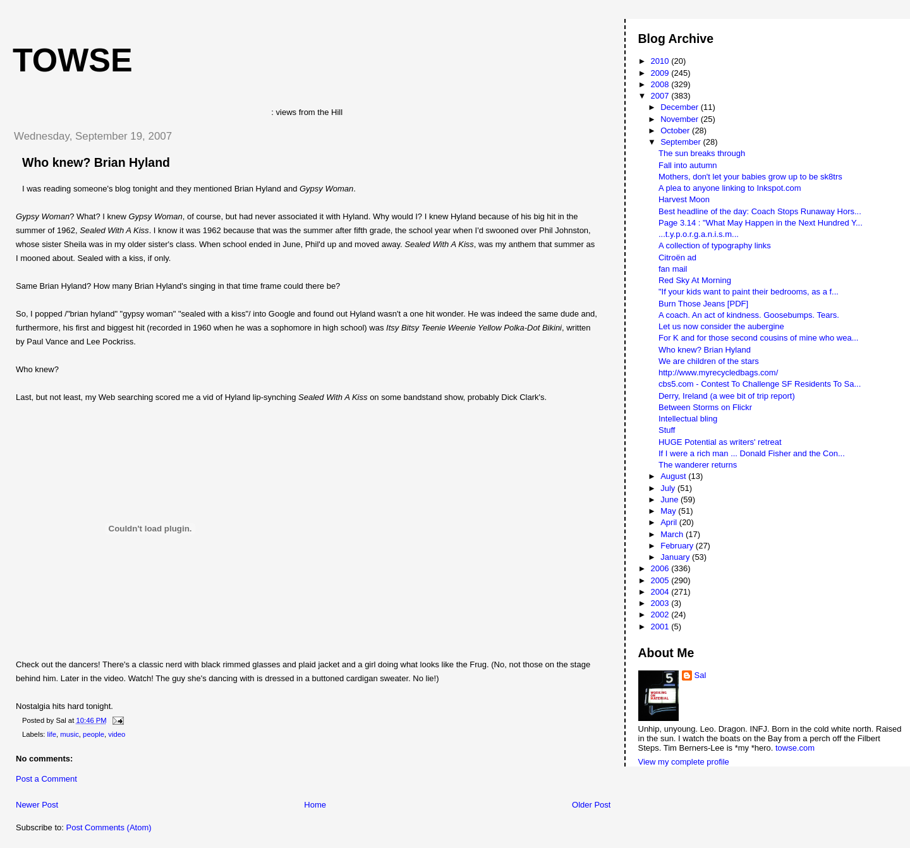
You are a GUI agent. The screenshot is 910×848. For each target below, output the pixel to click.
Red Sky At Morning (694, 280)
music (69, 734)
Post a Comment (46, 779)
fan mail (673, 269)
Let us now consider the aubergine (721, 326)
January (676, 557)
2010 (661, 61)
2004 (661, 592)
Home (315, 804)
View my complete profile (683, 761)
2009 (661, 73)
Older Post (591, 804)
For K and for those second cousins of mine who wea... (758, 337)
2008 (661, 84)
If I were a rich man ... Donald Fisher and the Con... (751, 453)
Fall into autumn (687, 165)
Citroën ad (677, 257)
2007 (661, 95)
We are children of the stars (708, 361)
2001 (661, 626)
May (669, 511)
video (116, 734)
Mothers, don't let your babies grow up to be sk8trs (750, 176)
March (673, 534)
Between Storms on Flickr (705, 407)
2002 (661, 614)
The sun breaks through (701, 153)
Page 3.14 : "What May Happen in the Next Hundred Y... (760, 222)
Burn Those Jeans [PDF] (703, 303)
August (674, 476)
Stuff (667, 430)
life (51, 734)
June (670, 499)
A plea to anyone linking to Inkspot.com (729, 188)
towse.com (795, 748)
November (680, 119)
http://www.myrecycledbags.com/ (718, 372)
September (681, 142)
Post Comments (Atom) (109, 827)
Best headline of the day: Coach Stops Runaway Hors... (759, 211)
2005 (661, 580)
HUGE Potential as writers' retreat (720, 442)
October (676, 130)
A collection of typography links (714, 245)
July (668, 488)
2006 (661, 568)
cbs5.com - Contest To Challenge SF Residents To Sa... (759, 384)
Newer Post (37, 804)
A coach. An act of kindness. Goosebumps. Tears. (748, 315)
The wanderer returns (697, 464)
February (678, 545)
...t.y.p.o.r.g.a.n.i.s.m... (698, 234)
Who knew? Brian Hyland (96, 162)
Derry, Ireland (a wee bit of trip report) (726, 396)
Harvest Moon (684, 199)
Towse (73, 60)
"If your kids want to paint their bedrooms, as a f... (748, 291)
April (669, 522)
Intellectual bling (687, 418)
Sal (701, 675)
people (93, 734)
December (680, 107)
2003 (661, 603)
